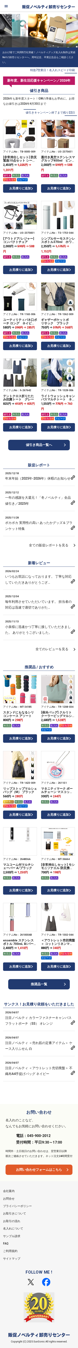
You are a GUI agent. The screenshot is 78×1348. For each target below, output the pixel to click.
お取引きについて (14, 1213)
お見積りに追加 (20, 188)
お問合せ (9, 1198)
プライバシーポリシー (17, 1206)
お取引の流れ (11, 1221)
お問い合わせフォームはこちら (39, 1170)
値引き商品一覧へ (39, 445)
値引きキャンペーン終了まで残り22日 (50, 112)
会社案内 (9, 1191)
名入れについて (13, 1228)
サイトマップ (11, 1258)
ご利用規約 (10, 1251)
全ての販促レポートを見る (48, 545)
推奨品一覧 (39, 984)
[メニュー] (6, 6)
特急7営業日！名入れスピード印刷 (52, 70)
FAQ (5, 1243)
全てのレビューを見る (52, 649)
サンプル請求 (11, 1236)
